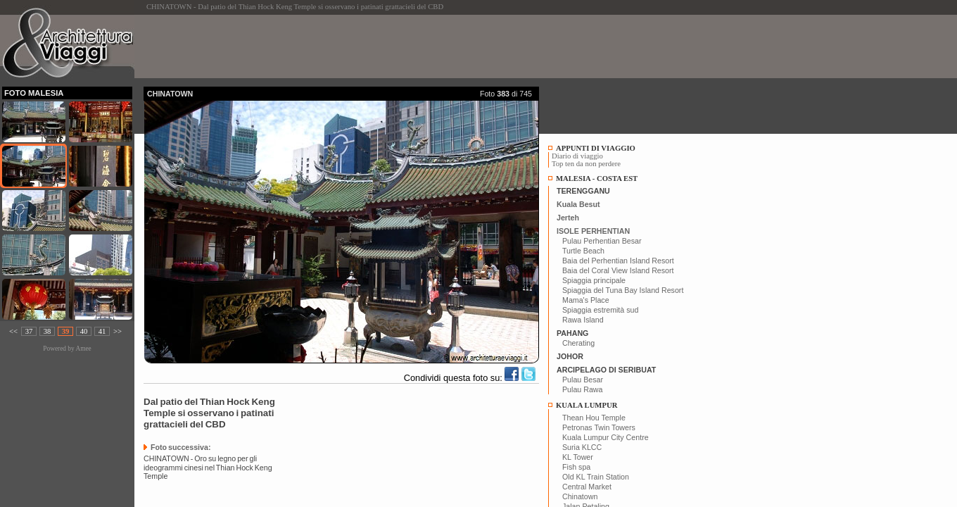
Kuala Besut (578, 204)
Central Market (586, 486)
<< (13, 331)
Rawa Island (583, 319)
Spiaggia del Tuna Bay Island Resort (622, 290)
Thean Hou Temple (594, 417)
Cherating (578, 343)
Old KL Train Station (595, 476)
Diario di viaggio (577, 156)
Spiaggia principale (594, 280)
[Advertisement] (400, 46)
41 (102, 331)
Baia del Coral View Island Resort (618, 270)
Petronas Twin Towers (598, 427)
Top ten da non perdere (586, 164)
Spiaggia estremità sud (600, 310)
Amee (83, 348)
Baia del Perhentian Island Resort (618, 260)
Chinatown (579, 496)
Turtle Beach (583, 250)
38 (47, 331)
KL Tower (577, 457)
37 (29, 331)
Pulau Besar (582, 379)
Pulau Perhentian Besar (602, 241)
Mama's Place (585, 300)
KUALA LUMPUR (586, 405)
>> (117, 331)
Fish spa (576, 467)
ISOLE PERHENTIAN (593, 231)
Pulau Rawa (582, 389)
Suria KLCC (582, 447)
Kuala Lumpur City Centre (605, 437)
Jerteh (568, 217)
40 (84, 331)
